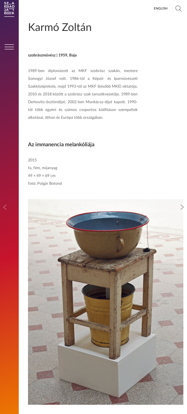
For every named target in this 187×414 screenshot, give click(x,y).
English (161, 8)
